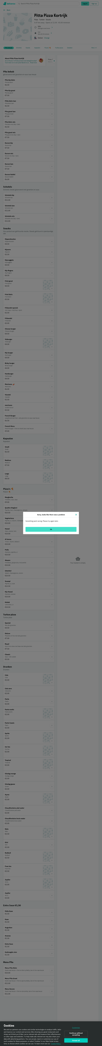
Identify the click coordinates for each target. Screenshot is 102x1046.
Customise (76, 1028)
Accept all (76, 1040)
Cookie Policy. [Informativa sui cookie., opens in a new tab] (56, 1044)
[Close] (76, 514)
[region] (51, 1033)
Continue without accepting (76, 1034)
